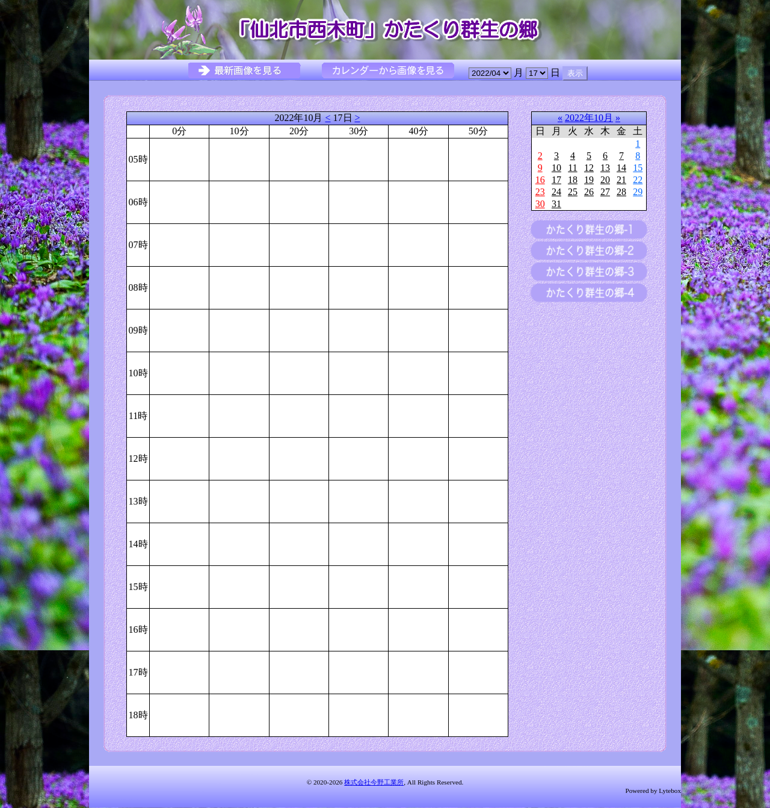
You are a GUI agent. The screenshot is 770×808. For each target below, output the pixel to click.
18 (573, 180)
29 (637, 192)
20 (605, 180)
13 (605, 168)
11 (572, 168)
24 (556, 192)
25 (573, 192)
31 (556, 204)
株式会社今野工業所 (374, 782)
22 (637, 180)
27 (605, 192)
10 (556, 168)
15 (637, 168)
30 (540, 204)
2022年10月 (589, 118)
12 (589, 168)
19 (589, 180)
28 (621, 192)
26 (589, 192)
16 (540, 180)
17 (556, 180)
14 (621, 168)
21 (621, 180)
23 (540, 192)
